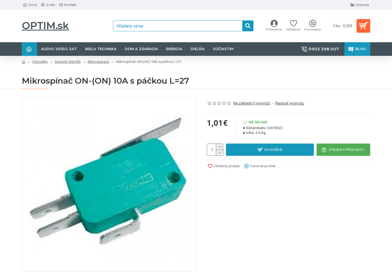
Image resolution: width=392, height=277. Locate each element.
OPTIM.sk (45, 26)
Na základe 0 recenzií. (252, 103)
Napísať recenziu (289, 103)
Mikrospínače (98, 62)
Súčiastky (40, 62)
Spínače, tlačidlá (68, 62)
